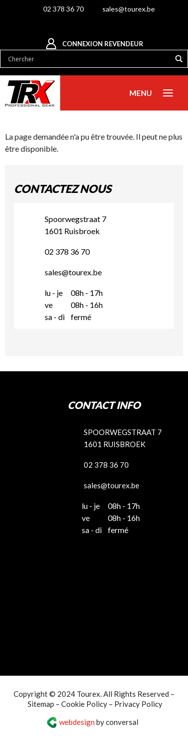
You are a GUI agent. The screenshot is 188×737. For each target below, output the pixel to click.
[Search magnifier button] (178, 58)
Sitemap (41, 703)
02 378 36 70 (63, 9)
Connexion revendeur (102, 44)
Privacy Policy (138, 703)
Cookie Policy (84, 703)
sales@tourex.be (128, 9)
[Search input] (88, 58)
